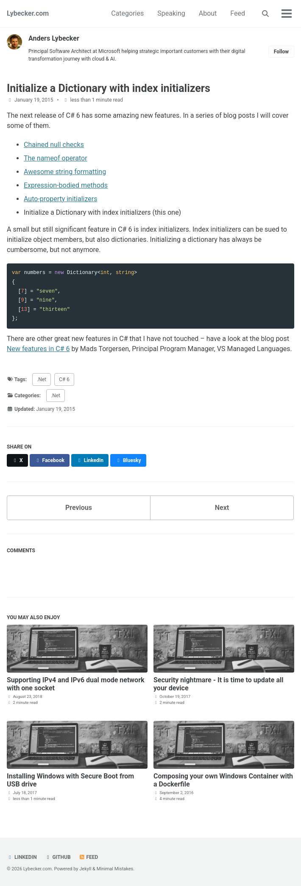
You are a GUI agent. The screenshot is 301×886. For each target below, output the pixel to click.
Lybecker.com (28, 13)
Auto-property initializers (60, 199)
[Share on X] (17, 460)
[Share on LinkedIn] (90, 460)
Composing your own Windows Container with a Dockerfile (223, 780)
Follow (281, 52)
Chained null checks (54, 145)
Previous (78, 508)
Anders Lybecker (53, 38)
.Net (41, 379)
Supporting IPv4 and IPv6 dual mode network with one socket (76, 684)
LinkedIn (22, 857)
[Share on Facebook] (50, 460)
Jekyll (85, 869)
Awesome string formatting (65, 172)
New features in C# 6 (38, 349)
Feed (237, 13)
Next (222, 508)
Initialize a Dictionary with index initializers (108, 88)
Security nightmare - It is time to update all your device (218, 684)
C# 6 (64, 379)
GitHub (58, 857)
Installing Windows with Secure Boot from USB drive (70, 780)
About (208, 13)
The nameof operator (55, 158)
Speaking (171, 13)
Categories (127, 13)
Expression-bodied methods (66, 185)
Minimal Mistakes (115, 869)
